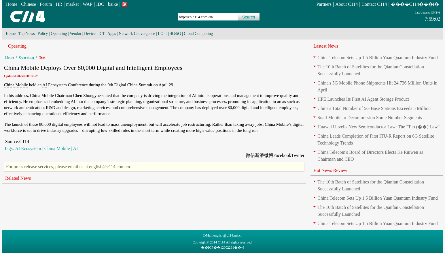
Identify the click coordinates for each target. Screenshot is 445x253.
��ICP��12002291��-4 (222, 247)
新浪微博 (264, 155)
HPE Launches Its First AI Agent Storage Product (363, 99)
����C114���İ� (415, 4)
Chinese (28, 4)
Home (11, 4)
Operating (59, 33)
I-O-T (162, 33)
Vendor (75, 33)
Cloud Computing (198, 33)
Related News (18, 178)
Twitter (297, 155)
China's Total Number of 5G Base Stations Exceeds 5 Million (374, 108)
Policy (43, 33)
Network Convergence (137, 33)
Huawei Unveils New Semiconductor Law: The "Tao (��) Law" (378, 126)
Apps (111, 33)
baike (113, 4)
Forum (46, 4)
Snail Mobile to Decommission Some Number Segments (369, 117)
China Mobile (16, 85)
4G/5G (175, 33)
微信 (250, 155)
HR (59, 4)
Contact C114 (374, 4)
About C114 (346, 4)
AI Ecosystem (28, 148)
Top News (26, 33)
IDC (100, 4)
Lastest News (325, 46)
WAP (87, 4)
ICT (101, 33)
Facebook (282, 155)
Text (42, 57)
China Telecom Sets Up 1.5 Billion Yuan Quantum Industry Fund (377, 57)
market (72, 4)
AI (44, 85)
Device (90, 33)
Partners (324, 4)
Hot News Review (330, 170)
